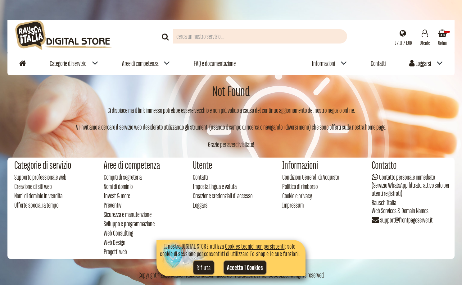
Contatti (378, 63)
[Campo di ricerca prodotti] (260, 36)
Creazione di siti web (33, 186)
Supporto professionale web (40, 177)
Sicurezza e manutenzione (128, 214)
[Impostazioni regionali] (403, 36)
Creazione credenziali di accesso (222, 196)
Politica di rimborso (300, 186)
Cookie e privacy (297, 196)
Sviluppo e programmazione (129, 224)
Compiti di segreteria (123, 177)
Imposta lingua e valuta (215, 186)
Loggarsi (420, 63)
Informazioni (323, 63)
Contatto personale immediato (407, 177)
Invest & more (117, 196)
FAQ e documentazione (215, 63)
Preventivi (113, 205)
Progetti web (115, 252)
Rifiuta (204, 267)
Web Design (114, 242)
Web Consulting (118, 233)
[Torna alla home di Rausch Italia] (64, 36)
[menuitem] (74, 63)
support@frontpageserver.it (406, 220)
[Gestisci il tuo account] (425, 36)
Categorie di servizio (68, 63)
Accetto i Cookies (245, 267)
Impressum (293, 205)
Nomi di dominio (118, 186)
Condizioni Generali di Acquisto (310, 177)
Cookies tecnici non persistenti (255, 246)
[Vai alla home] (22, 63)
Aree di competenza (140, 63)
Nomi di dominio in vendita (38, 196)
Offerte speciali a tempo (36, 205)
